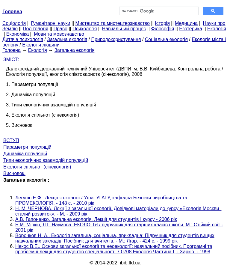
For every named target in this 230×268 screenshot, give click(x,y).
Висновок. (14, 173)
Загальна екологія (67, 39)
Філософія (162, 28)
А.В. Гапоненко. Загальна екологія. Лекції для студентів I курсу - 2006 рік (96, 219)
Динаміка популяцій (25, 153)
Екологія (216, 28)
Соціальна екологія (166, 39)
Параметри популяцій (27, 147)
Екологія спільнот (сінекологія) (37, 166)
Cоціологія (14, 23)
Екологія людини (40, 44)
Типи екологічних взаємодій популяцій (45, 160)
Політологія (35, 28)
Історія (162, 23)
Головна (11, 50)
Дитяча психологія (22, 39)
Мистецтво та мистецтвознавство (112, 23)
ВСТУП (11, 140)
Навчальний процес (124, 28)
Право (60, 28)
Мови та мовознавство (59, 34)
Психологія (84, 28)
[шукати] (158, 11)
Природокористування (116, 39)
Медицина (186, 23)
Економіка (17, 34)
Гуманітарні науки (50, 23)
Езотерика (190, 28)
